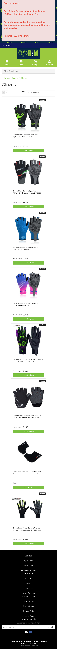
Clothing (14, 78)
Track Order (28, 565)
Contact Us (28, 588)
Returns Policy (29, 611)
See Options (29, 150)
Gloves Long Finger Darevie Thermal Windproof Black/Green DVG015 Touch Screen (27, 530)
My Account (28, 560)
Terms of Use (28, 601)
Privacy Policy (28, 606)
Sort (23, 92)
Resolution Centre (28, 570)
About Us (28, 578)
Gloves (24, 78)
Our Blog (28, 583)
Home (6, 78)
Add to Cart (28, 487)
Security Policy (28, 616)
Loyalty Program (28, 593)
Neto (36, 646)
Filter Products (11, 71)
